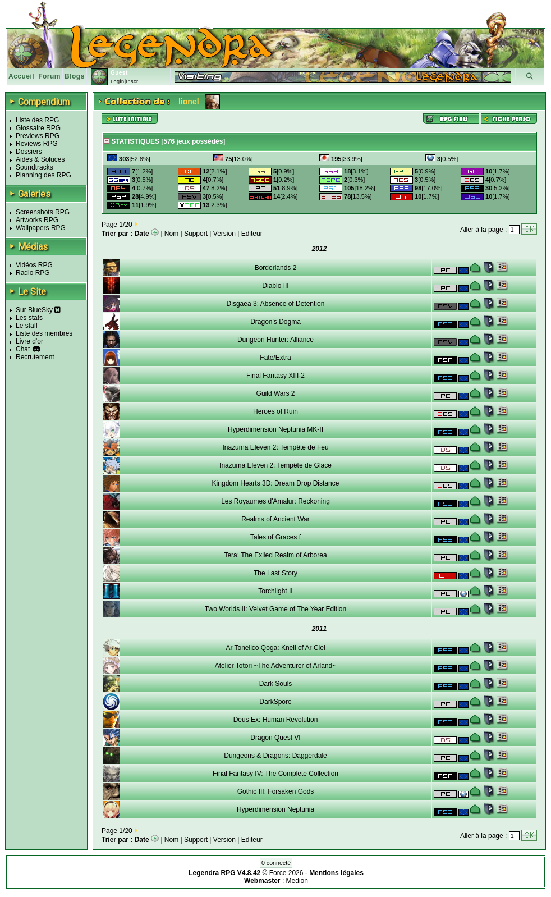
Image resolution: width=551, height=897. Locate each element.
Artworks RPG (37, 220)
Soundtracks (34, 167)
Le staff (27, 325)
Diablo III (275, 286)
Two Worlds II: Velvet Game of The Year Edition (275, 609)
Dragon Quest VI (275, 738)
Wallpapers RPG (41, 228)
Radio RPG (33, 273)
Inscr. (133, 81)
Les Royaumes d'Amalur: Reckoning (275, 501)
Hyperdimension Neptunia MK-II (275, 429)
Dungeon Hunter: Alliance (275, 340)
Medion (297, 881)
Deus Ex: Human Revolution (275, 720)
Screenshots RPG (43, 212)
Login (118, 81)
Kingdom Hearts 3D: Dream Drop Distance (275, 483)
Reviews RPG (37, 144)
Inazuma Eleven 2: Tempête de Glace (275, 465)
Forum (49, 76)
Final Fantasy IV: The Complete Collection (275, 773)
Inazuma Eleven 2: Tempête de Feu (275, 447)
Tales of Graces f (275, 537)
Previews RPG (37, 136)
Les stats (29, 318)
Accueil (21, 76)
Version (224, 233)
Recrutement (35, 357)
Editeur (252, 233)
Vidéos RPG (34, 265)
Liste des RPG (37, 120)
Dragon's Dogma (275, 322)
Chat (23, 349)
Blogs (75, 76)
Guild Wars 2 (275, 393)
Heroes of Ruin (275, 411)
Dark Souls (275, 684)
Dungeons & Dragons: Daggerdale (275, 755)
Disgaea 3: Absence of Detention (276, 304)
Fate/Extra (275, 357)
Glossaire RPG (38, 128)
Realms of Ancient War (275, 519)
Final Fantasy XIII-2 (275, 375)
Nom (171, 233)
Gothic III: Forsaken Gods (275, 791)
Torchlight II (275, 591)
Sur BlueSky (38, 310)
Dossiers (29, 151)
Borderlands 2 (276, 268)
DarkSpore (275, 702)
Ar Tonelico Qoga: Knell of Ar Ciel (275, 648)
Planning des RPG (43, 175)
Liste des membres (44, 333)
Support (196, 233)
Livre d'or (29, 341)
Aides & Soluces (40, 159)
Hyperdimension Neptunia (275, 809)
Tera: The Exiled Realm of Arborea (275, 555)
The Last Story (275, 573)
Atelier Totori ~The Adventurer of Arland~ (276, 666)
